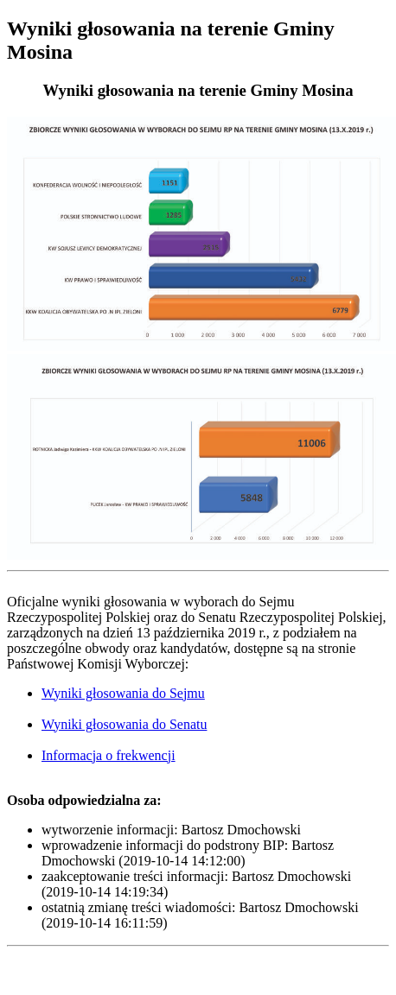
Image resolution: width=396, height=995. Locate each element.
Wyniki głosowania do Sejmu (123, 693)
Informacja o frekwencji (109, 755)
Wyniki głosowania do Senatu (124, 724)
